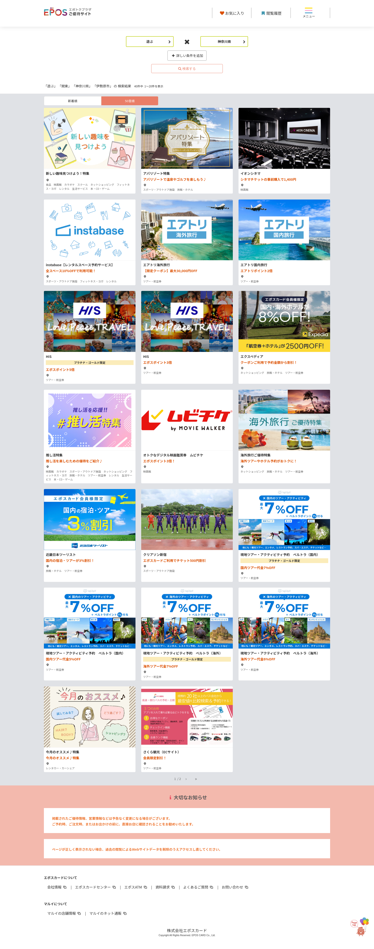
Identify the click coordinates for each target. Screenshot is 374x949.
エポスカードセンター (95, 886)
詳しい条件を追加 (187, 55)
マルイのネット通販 (108, 913)
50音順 (130, 101)
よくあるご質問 (198, 886)
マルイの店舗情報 (64, 913)
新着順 (72, 101)
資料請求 (166, 886)
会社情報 (57, 886)
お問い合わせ (235, 886)
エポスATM (136, 886)
